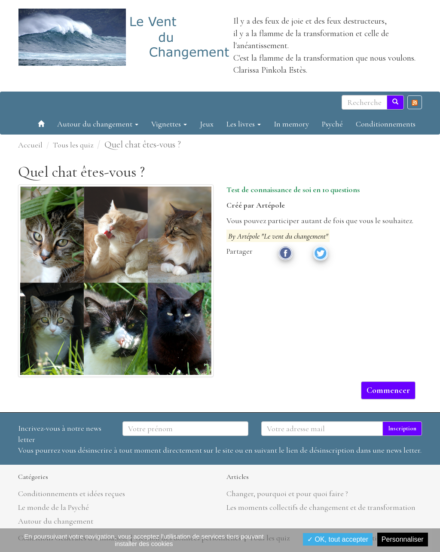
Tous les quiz (73, 145)
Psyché (332, 124)
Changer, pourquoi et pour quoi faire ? (287, 493)
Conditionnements (386, 124)
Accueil (30, 145)
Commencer (388, 390)
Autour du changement (97, 124)
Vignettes (169, 124)
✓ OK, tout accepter (337, 539)
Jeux (207, 124)
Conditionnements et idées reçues (71, 493)
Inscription (402, 428)
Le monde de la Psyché (53, 507)
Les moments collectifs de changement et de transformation (321, 507)
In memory (291, 124)
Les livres (243, 124)
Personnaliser (403, 539)
